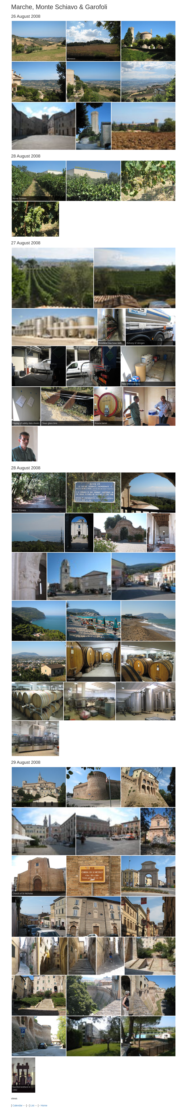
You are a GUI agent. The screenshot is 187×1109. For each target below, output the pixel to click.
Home (44, 1105)
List (32, 1105)
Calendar (17, 1105)
